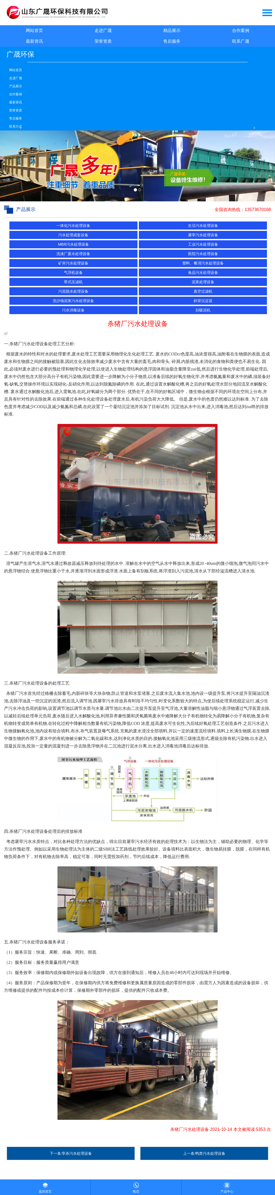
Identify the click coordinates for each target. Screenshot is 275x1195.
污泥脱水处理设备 (73, 291)
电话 (136, 1186)
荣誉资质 (103, 41)
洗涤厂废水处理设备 (73, 254)
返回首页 (45, 1186)
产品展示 (15, 86)
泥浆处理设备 (203, 282)
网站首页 (34, 30)
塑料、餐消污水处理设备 (203, 263)
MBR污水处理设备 (73, 244)
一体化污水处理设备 (73, 225)
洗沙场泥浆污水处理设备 (73, 301)
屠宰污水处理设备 (203, 235)
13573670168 (258, 209)
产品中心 (226, 1186)
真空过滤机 (203, 291)
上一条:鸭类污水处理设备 (204, 1153)
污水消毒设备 (73, 310)
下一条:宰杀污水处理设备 (71, 1153)
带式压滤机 (73, 282)
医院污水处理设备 (203, 254)
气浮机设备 (73, 272)
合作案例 (240, 30)
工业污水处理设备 (203, 244)
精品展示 (171, 30)
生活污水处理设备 (203, 225)
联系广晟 (240, 41)
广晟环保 (20, 54)
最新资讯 (34, 41)
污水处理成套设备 (73, 235)
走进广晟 (103, 30)
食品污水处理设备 (203, 272)
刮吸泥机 (203, 310)
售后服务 (171, 41)
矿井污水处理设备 (73, 263)
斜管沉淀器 (203, 301)
